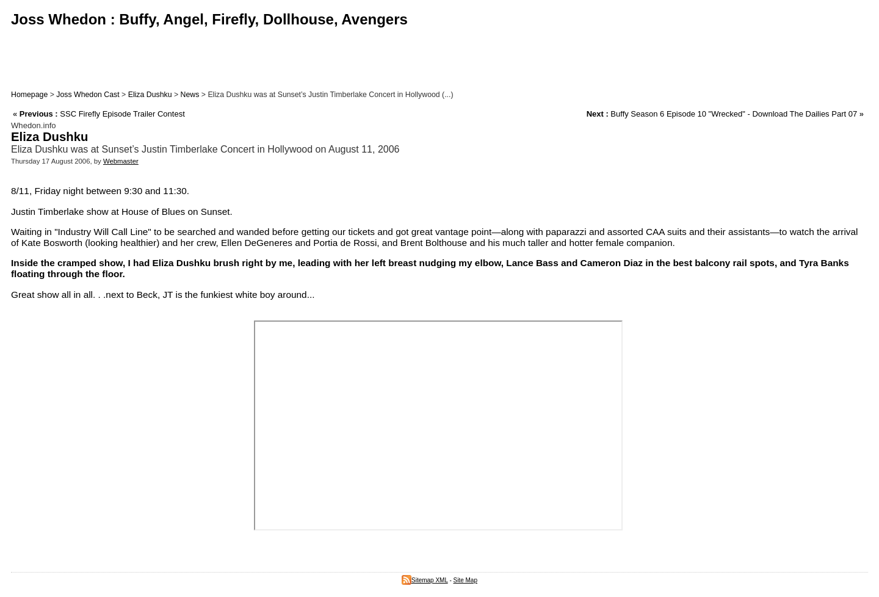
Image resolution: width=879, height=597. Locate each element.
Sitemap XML (425, 580)
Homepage (29, 94)
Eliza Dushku (150, 94)
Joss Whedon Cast (87, 94)
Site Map (465, 580)
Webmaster (121, 161)
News (190, 94)
